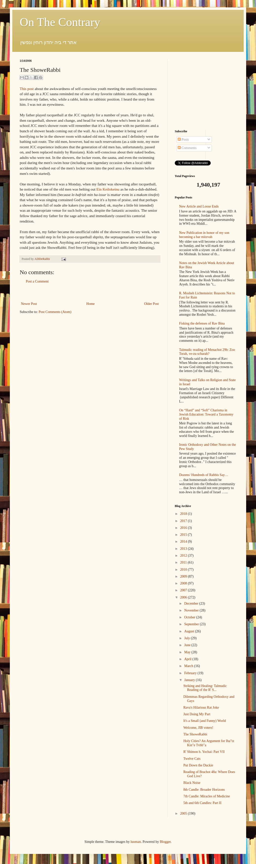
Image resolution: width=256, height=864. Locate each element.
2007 (184, 590)
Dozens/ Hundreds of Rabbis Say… (203, 475)
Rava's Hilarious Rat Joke (201, 707)
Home (90, 304)
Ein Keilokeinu (108, 189)
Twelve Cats (191, 758)
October (190, 617)
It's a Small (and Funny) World (204, 721)
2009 (184, 576)
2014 (184, 541)
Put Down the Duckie (198, 765)
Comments (187, 148)
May (187, 652)
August (189, 631)
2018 (184, 514)
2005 (184, 813)
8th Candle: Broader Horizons (204, 789)
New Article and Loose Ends (199, 206)
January (190, 680)
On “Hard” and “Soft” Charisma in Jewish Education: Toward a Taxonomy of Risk (206, 414)
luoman (135, 842)
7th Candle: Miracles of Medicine (206, 796)
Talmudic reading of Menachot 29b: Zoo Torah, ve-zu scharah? (207, 352)
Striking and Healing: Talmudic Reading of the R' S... (205, 688)
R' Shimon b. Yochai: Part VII (204, 752)
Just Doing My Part (196, 714)
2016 (184, 528)
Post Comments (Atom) (55, 312)
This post (27, 89)
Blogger (165, 842)
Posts (183, 139)
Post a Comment (37, 281)
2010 (184, 569)
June (187, 645)
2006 (184, 597)
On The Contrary (60, 22)
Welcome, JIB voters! (198, 728)
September (192, 624)
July (187, 638)
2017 (184, 521)
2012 (184, 555)
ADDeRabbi (42, 259)
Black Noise (191, 783)
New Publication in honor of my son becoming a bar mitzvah (204, 235)
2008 (184, 583)
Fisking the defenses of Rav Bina (202, 323)
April (188, 659)
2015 (184, 534)
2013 (184, 549)
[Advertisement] (205, 90)
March (189, 666)
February (190, 673)
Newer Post (29, 304)
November (192, 610)
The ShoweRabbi (195, 734)
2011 (184, 562)
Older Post (151, 304)
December (191, 603)
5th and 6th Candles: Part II (202, 803)
